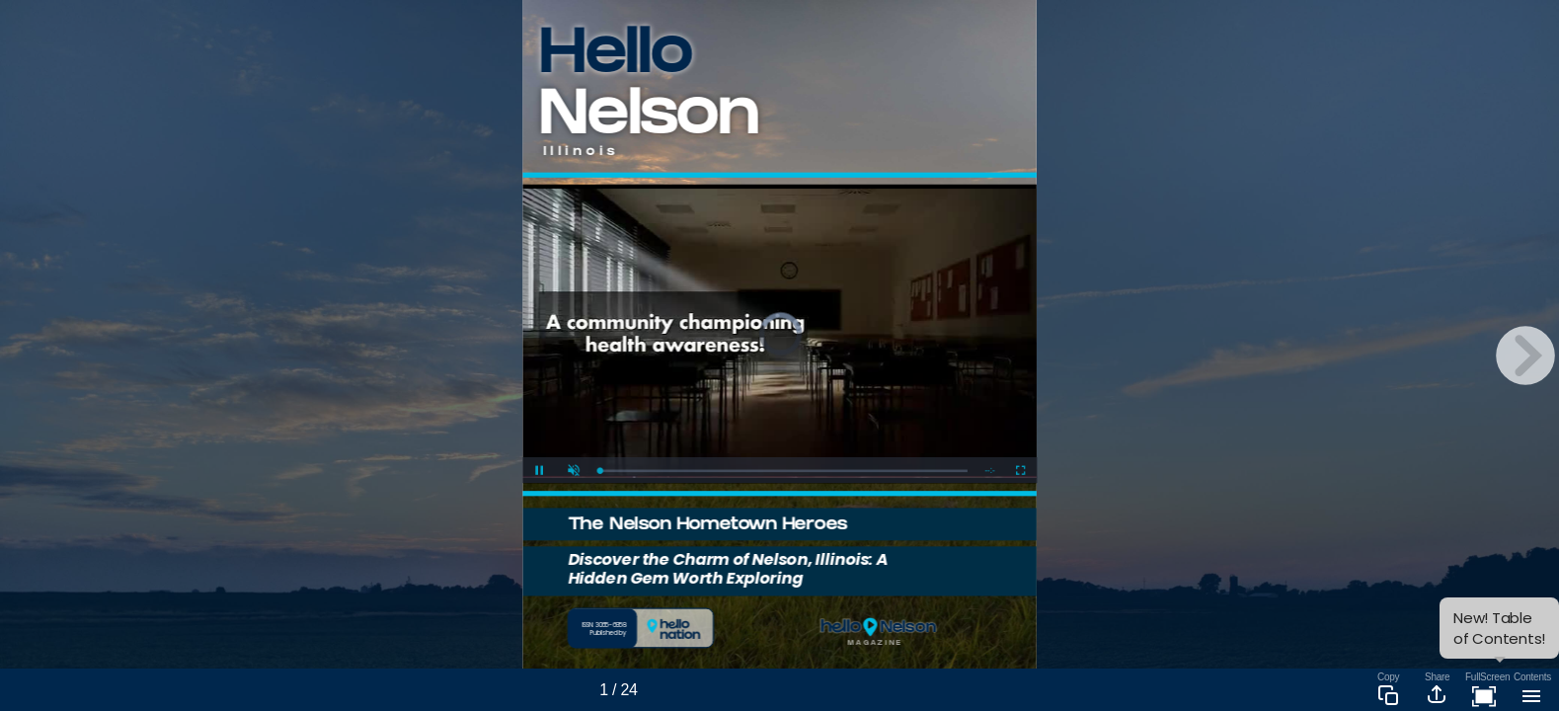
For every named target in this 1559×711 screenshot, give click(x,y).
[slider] (783, 470)
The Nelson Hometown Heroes (707, 525)
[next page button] (1525, 355)
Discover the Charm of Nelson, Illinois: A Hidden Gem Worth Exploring (728, 568)
